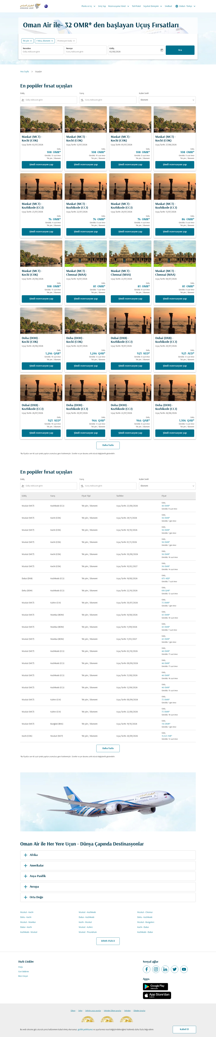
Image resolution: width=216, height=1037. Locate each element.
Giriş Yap (102, 6)
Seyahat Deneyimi (153, 6)
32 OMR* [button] (78, 25)
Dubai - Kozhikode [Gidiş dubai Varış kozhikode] (86, 917)
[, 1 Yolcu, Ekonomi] (43, 41)
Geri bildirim (23, 972)
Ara (180, 50)
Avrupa (31, 886)
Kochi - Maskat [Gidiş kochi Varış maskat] (85, 922)
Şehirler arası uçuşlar (93, 1011)
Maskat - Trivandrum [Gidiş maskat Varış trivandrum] (88, 932)
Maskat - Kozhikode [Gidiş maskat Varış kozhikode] (87, 912)
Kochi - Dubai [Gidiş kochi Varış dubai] (143, 927)
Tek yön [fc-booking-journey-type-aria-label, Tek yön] (26, 41)
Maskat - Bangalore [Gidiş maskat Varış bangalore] (145, 922)
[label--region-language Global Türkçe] (185, 6)
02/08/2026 (114, 52)
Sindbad (168, 6)
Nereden (27, 48)
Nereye (69, 48)
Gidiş (111, 48)
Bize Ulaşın (23, 976)
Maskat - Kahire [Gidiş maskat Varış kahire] (86, 927)
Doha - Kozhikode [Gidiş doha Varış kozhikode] (144, 917)
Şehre (80, 1011)
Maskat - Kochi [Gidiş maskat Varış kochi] (26, 912)
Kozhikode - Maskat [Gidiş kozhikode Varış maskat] (28, 932)
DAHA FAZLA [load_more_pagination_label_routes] (108, 941)
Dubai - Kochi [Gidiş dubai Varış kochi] (26, 927)
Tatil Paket (136, 6)
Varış (82, 93)
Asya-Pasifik (34, 876)
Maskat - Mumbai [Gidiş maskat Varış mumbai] (28, 922)
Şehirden (127, 1011)
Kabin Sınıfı (144, 93)
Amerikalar (33, 865)
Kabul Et (184, 1029)
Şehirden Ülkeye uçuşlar (112, 1011)
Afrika (30, 855)
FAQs (20, 967)
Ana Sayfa (24, 72)
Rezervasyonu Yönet (119, 6)
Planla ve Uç (89, 6)
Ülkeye (73, 1011)
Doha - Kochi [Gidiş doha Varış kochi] (25, 917)
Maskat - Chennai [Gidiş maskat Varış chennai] (145, 912)
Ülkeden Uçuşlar (139, 1011)
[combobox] (42, 51)
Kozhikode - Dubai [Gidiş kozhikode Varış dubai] (145, 932)
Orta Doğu (33, 897)
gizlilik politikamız (85, 1029)
